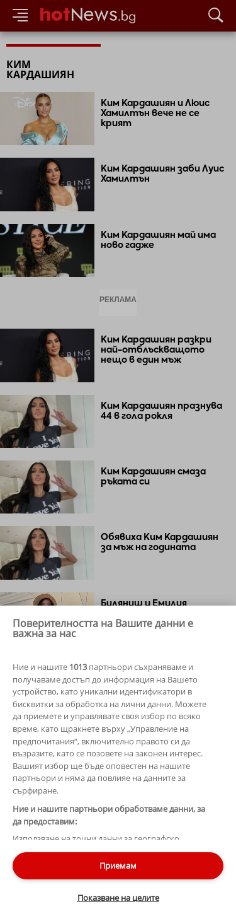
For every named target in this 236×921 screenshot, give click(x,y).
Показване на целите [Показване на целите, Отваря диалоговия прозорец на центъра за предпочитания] (118, 897)
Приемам (118, 865)
